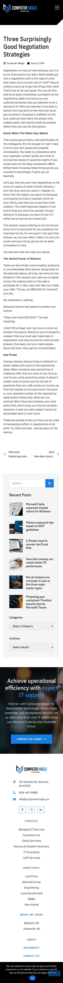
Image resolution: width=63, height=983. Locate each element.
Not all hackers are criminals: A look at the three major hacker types (38, 582)
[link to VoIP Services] (31, 858)
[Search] (49, 483)
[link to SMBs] (31, 899)
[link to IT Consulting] (31, 852)
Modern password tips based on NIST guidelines (40, 526)
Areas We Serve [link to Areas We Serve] (31, 914)
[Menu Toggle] (57, 7)
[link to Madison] (31, 923)
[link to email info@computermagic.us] (31, 799)
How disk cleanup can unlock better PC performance (39, 562)
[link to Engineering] (31, 888)
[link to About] (31, 939)
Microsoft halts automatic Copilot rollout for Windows (38, 507)
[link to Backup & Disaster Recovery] (31, 847)
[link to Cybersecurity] (31, 835)
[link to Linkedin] (40, 809)
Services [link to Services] (31, 821)
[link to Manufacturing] (31, 882)
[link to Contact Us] (31, 739)
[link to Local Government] (31, 893)
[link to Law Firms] (31, 876)
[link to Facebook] (22, 809)
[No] (54, 973)
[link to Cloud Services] (31, 841)
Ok (32, 978)
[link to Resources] (31, 947)
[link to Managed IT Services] (31, 830)
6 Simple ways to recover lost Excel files (37, 544)
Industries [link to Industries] (31, 867)
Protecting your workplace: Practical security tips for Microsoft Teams (39, 602)
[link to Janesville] (31, 929)
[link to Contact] (31, 956)
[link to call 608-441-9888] (31, 793)
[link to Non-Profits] (31, 905)
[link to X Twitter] (31, 809)
